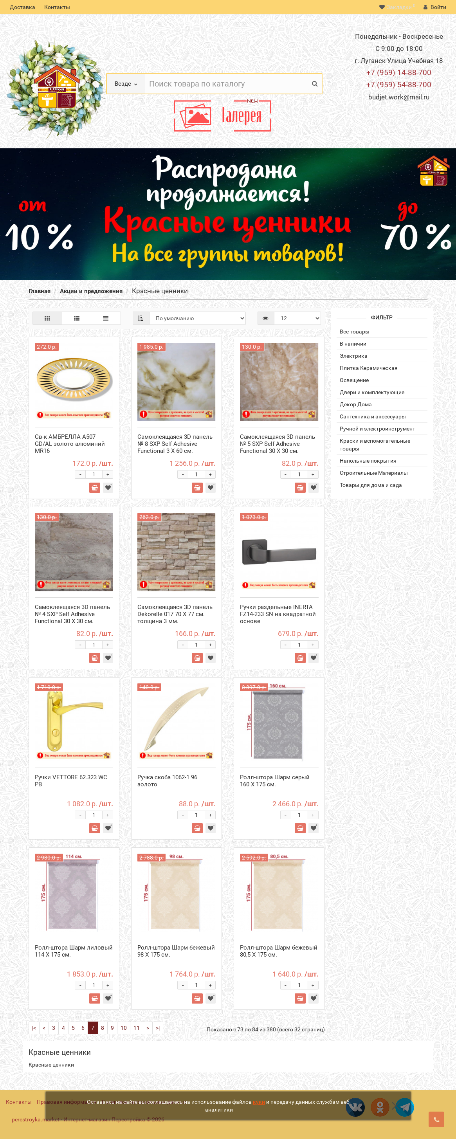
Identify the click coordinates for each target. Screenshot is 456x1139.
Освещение (354, 380)
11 (136, 1028)
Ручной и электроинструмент (377, 428)
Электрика (354, 356)
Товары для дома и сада (371, 485)
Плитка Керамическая (369, 368)
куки (259, 1102)
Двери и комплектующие (372, 392)
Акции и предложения (91, 291)
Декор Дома (356, 404)
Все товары (354, 331)
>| (158, 1028)
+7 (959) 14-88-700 (398, 72)
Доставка (22, 7)
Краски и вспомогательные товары (375, 445)
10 (124, 1028)
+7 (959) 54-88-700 (398, 84)
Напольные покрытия (368, 461)
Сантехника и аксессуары (373, 416)
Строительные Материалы (374, 473)
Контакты (57, 7)
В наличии (353, 344)
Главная (39, 291)
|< (34, 1028)
